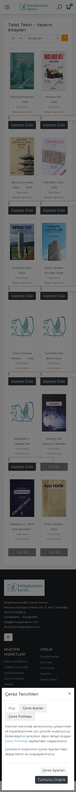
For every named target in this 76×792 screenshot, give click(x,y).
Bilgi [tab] (12, 708)
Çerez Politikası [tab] (20, 716)
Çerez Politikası (16, 741)
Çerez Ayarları (53, 770)
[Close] (69, 693)
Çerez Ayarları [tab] (33, 708)
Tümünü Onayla (51, 780)
